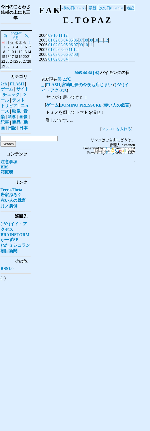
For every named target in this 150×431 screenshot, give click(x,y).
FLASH (53, 84)
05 (71, 40)
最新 (92, 8)
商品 (16, 122)
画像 (23, 116)
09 (50, 35)
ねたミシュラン (15, 245)
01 (50, 40)
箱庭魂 (7, 172)
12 (65, 35)
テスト (18, 100)
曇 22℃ (64, 79)
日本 (23, 128)
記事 (5, 122)
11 (60, 35)
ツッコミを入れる (116, 129)
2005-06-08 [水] (86, 73)
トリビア (9, 105)
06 (76, 40)
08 (86, 40)
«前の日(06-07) (73, 8)
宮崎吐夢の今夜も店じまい (87, 84)
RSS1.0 (7, 268)
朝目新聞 (9, 251)
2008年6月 (16, 35)
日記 (12, 128)
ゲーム (52, 105)
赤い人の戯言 (116, 105)
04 (66, 40)
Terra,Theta (11, 189)
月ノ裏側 (9, 206)
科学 (12, 116)
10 (55, 35)
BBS (4, 167)
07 (81, 40)
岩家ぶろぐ (11, 194)
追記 (130, 8)
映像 (16, 111)
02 (55, 40)
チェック (11, 94)
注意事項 (9, 161)
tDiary (109, 148)
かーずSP (9, 239)
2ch (4, 84)
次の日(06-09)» (111, 8)
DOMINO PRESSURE (80, 105)
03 (61, 40)
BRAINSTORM (15, 234)
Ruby (110, 152)
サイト (22, 89)
